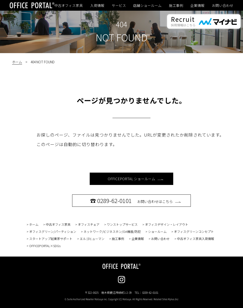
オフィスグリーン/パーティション (52, 231)
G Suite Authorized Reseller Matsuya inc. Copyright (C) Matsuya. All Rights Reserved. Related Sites (121, 299)
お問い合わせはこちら (135, 200)
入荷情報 (97, 5)
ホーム (17, 62)
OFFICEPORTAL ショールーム (136, 178)
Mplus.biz (173, 299)
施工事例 (176, 5)
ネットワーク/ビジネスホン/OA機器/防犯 (112, 231)
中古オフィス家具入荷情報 (195, 238)
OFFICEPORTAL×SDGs (45, 246)
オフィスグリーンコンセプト (194, 231)
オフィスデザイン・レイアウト (166, 224)
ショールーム (157, 231)
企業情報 (197, 5)
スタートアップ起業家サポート (50, 238)
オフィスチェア (88, 224)
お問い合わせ (222, 5)
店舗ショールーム (147, 5)
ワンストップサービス (122, 224)
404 (121, 24)
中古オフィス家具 (68, 5)
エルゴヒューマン (92, 238)
